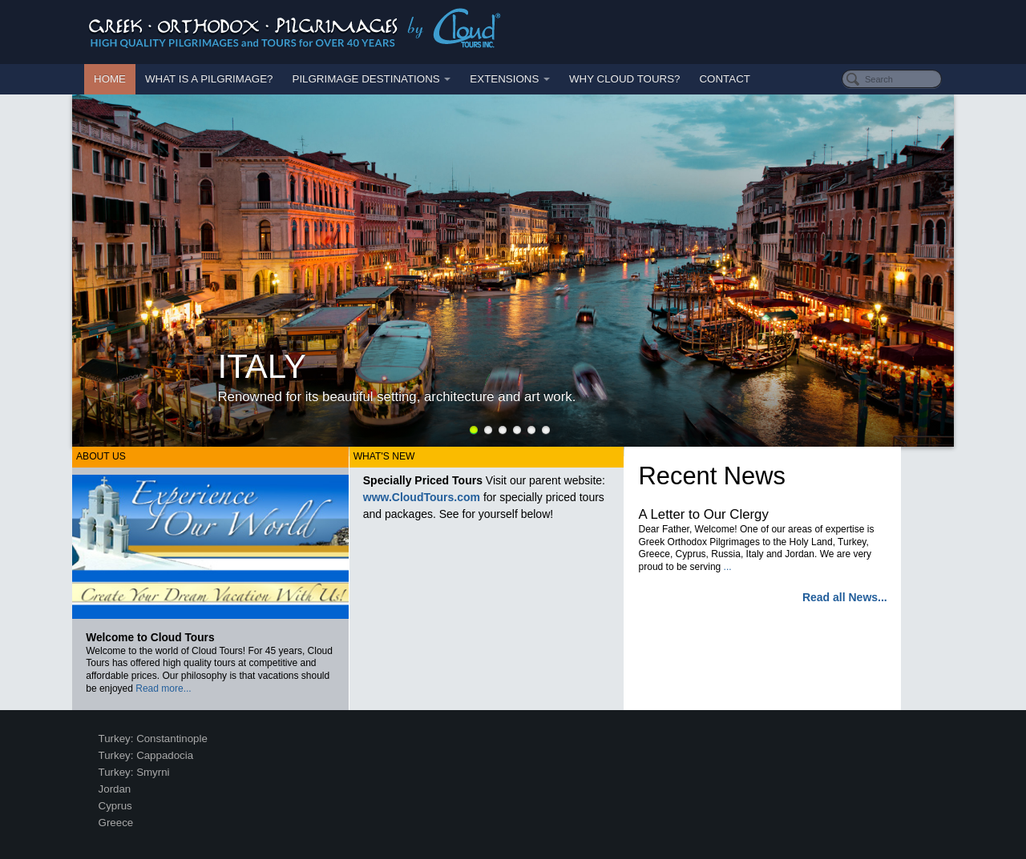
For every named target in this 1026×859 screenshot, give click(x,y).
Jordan (115, 789)
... (728, 566)
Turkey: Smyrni (134, 772)
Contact (724, 79)
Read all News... (844, 597)
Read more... (163, 688)
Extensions (510, 79)
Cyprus (115, 806)
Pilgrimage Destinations (372, 79)
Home (110, 79)
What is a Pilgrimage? (209, 79)
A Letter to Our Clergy (704, 514)
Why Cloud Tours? (625, 79)
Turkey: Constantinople (153, 739)
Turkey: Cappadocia (146, 755)
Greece (116, 823)
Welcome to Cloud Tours (150, 638)
